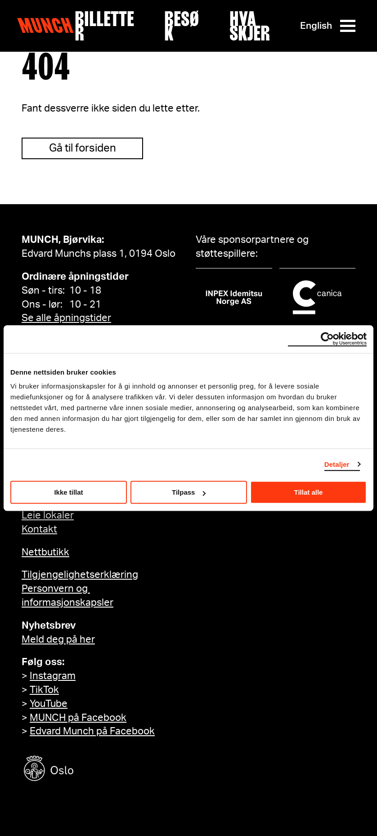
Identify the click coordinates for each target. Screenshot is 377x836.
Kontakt (39, 529)
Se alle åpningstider (66, 318)
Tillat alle (308, 492)
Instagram (53, 676)
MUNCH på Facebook (78, 718)
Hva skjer (249, 26)
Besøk (181, 26)
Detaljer (337, 464)
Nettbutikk (45, 552)
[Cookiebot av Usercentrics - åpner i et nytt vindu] (327, 339)
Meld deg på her (58, 639)
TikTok (44, 690)
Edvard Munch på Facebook (92, 731)
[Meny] (347, 26)
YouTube (48, 704)
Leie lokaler (48, 515)
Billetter (104, 26)
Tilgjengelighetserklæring (80, 575)
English (316, 26)
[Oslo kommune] (89, 770)
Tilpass (189, 492)
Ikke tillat (68, 492)
